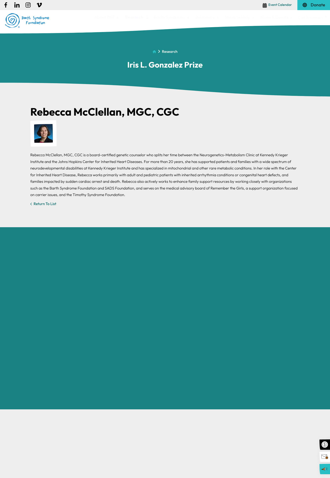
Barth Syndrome (169, 17)
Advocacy (205, 17)
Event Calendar (280, 5)
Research (134, 17)
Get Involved (310, 17)
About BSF (104, 17)
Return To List (45, 203)
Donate (313, 5)
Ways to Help (237, 17)
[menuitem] (106, 17)
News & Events (275, 17)
